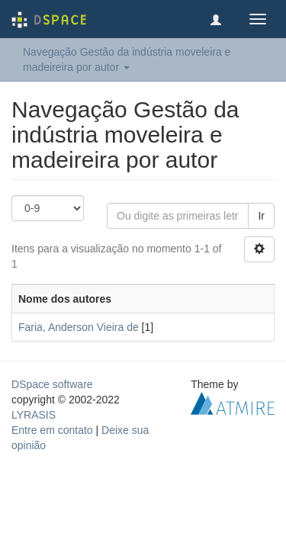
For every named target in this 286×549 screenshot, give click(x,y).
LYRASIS (33, 415)
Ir (261, 216)
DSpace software (52, 384)
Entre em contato (52, 430)
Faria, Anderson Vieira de (78, 327)
